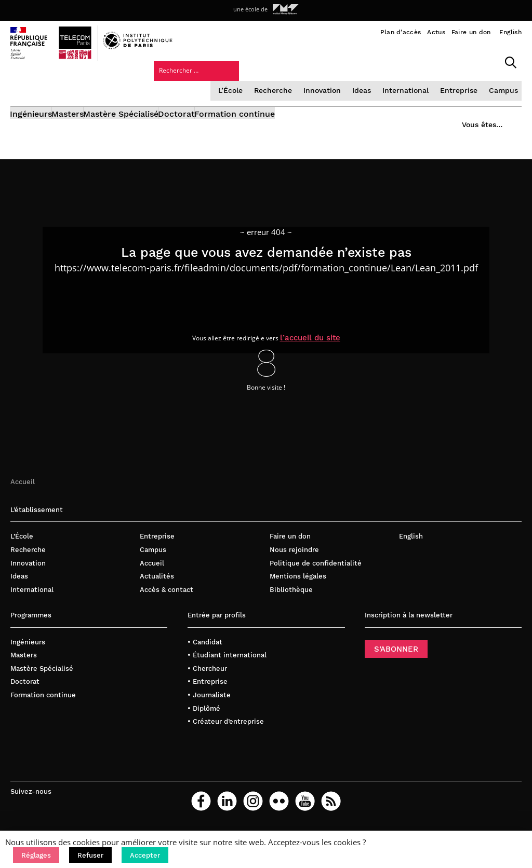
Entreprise (381, 80)
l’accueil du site (319, 346)
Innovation (247, 80)
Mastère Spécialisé (153, 108)
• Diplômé (204, 718)
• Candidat (205, 651)
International (329, 80)
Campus (424, 80)
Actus (436, 32)
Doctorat (225, 108)
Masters (84, 108)
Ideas (287, 80)
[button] (36, 855)
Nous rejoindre (294, 559)
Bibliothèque (291, 599)
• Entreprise (208, 691)
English (510, 32)
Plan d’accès (400, 32)
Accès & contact (166, 599)
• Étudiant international (227, 665)
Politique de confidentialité (316, 572)
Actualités (157, 586)
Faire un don (471, 32)
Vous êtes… (474, 104)
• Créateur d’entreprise (226, 731)
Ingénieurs (31, 108)
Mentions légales (298, 586)
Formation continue (299, 108)
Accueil (22, 491)
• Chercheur (207, 678)
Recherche (200, 80)
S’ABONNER (396, 658)
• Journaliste (209, 705)
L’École (158, 80)
